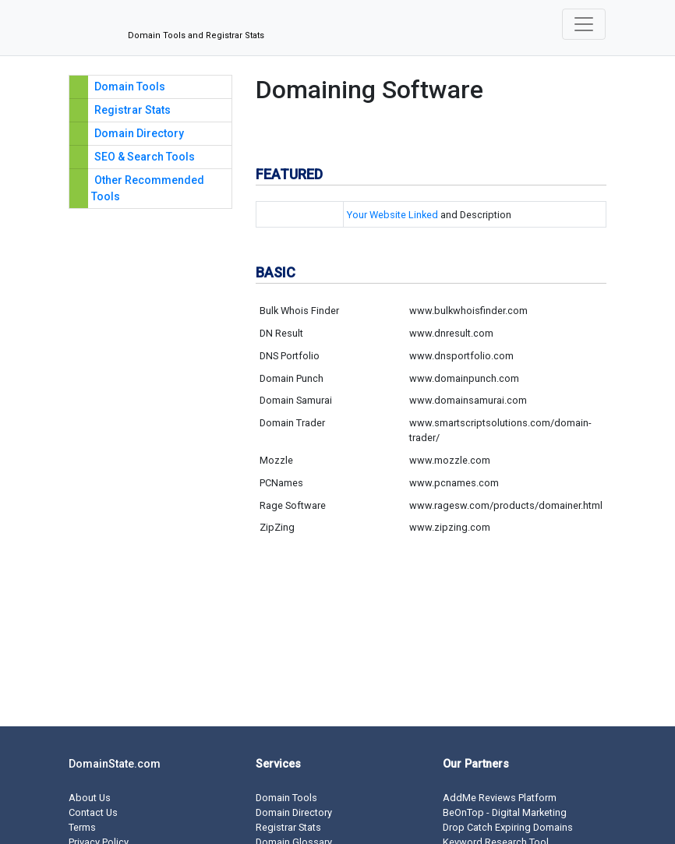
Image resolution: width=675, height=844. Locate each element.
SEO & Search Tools (144, 156)
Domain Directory (139, 133)
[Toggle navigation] (584, 24)
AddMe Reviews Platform (500, 797)
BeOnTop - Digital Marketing (505, 812)
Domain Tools (129, 86)
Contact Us (93, 812)
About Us (90, 797)
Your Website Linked (392, 215)
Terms (82, 827)
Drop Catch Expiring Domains (508, 827)
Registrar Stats (132, 110)
